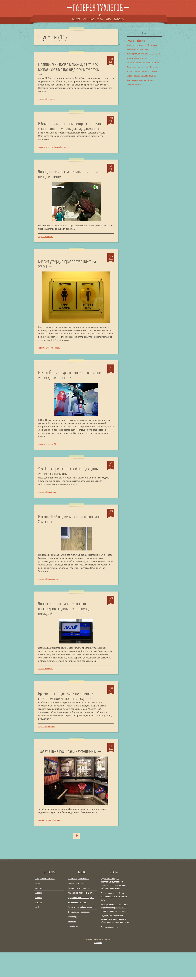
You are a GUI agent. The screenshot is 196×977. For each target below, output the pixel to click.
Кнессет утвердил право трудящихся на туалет (70, 272)
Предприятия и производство (81, 922)
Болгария (155, 71)
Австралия (143, 80)
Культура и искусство (134, 62)
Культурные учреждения (79, 913)
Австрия (56, 845)
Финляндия (155, 62)
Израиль (57, 357)
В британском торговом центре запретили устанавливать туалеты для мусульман (68, 130)
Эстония (129, 71)
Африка (38, 917)
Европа (38, 922)
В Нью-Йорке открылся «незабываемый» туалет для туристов (69, 384)
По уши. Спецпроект (110, 952)
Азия (37, 908)
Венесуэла (51, 508)
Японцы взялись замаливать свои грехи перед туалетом (66, 181)
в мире (154, 45)
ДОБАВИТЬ (119, 19)
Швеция (151, 80)
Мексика (137, 75)
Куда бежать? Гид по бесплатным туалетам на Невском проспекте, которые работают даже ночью (113, 908)
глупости (42, 100)
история (152, 54)
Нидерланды (131, 67)
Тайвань (137, 71)
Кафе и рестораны (76, 908)
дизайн (41, 845)
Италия (146, 67)
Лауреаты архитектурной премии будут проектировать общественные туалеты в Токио (115, 943)
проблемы (131, 49)
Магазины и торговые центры (81, 917)
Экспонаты (73, 951)
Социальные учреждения (79, 936)
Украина (140, 67)
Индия (129, 58)
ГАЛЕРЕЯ (76, 19)
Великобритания (61, 154)
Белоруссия (154, 67)
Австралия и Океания (45, 903)
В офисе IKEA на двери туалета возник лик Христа (69, 535)
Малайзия (138, 84)
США (56, 459)
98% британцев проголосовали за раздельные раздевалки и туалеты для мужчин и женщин (114, 932)
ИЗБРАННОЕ (88, 19)
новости (41, 154)
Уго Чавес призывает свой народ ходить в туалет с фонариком (65, 486)
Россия (131, 40)
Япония (49, 245)
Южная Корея (146, 71)
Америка (39, 913)
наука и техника (135, 45)
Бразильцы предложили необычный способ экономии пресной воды (68, 714)
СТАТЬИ (100, 18)
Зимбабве (50, 100)
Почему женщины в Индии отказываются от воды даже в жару (114, 921)
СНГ (37, 932)
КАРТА (108, 19)
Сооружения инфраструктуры (81, 932)
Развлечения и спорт (77, 927)
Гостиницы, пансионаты (78, 903)
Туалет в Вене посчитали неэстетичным (70, 770)
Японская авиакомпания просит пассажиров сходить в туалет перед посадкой (67, 626)
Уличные (72, 946)
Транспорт (72, 941)
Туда (75, 860)
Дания (129, 80)
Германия (135, 58)
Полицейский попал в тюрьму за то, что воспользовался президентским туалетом (68, 70)
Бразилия (50, 745)
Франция (143, 58)
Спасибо (98, 967)
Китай (158, 54)
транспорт (146, 62)
